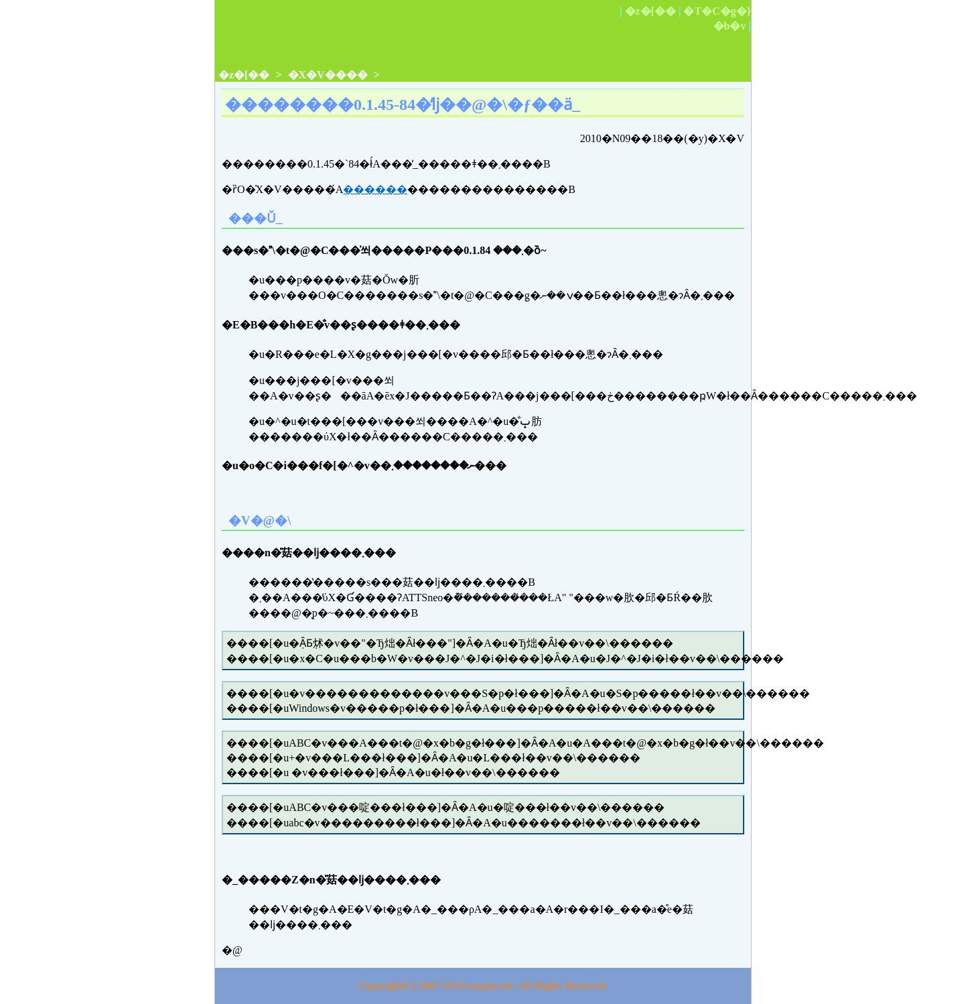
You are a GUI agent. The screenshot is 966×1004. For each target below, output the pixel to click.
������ (375, 189)
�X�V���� (328, 74)
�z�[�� (650, 11)
